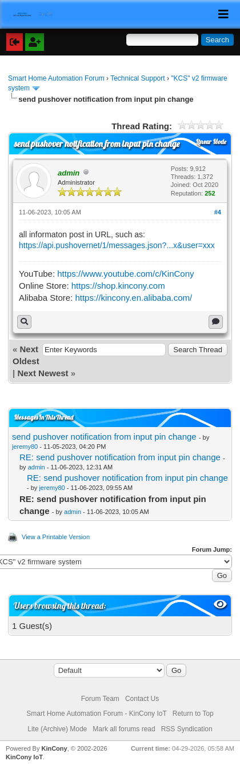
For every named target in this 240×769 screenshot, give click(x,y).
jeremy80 (25, 446)
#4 (217, 212)
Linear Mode (211, 142)
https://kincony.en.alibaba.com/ (133, 297)
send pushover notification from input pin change (104, 436)
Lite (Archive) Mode (57, 729)
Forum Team (100, 699)
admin (36, 467)
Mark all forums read (124, 729)
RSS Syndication (187, 729)
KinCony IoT (24, 757)
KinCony (54, 748)
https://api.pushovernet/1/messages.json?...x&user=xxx (117, 245)
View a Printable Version (56, 536)
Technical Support (137, 78)
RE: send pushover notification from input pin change (120, 457)
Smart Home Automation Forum (56, 78)
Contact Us (142, 699)
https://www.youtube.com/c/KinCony (125, 273)
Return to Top (193, 714)
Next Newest (42, 373)
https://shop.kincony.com (118, 285)
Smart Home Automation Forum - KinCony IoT (96, 714)
